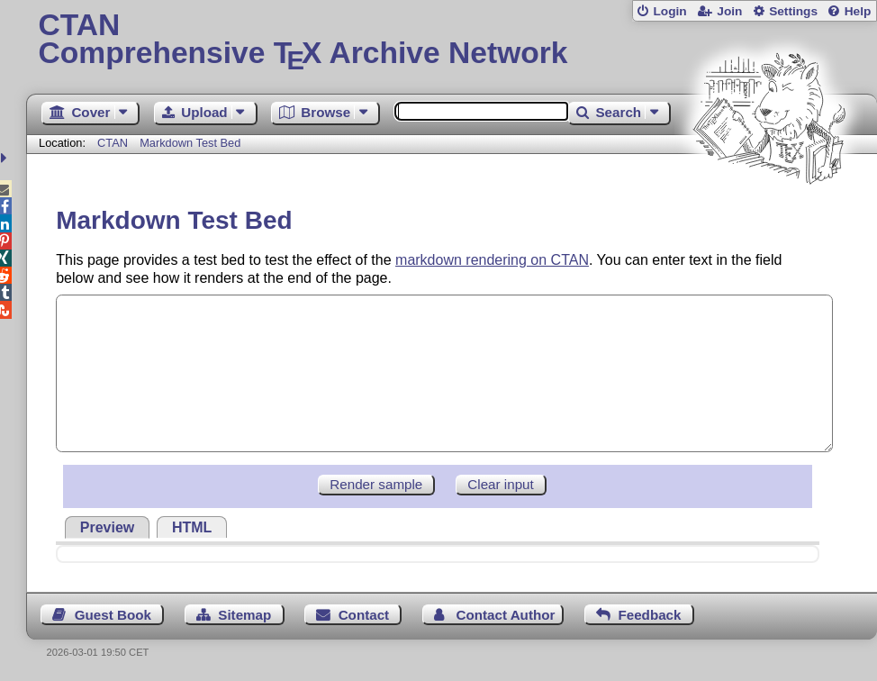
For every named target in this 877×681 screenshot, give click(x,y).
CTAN (112, 143)
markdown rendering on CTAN (492, 260)
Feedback (649, 614)
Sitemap (244, 614)
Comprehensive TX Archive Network (452, 40)
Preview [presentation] (107, 527)
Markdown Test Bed (190, 143)
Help (858, 11)
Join (729, 11)
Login (669, 11)
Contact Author (505, 614)
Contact (364, 614)
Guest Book (113, 614)
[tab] (107, 527)
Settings (793, 11)
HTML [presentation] (192, 527)
